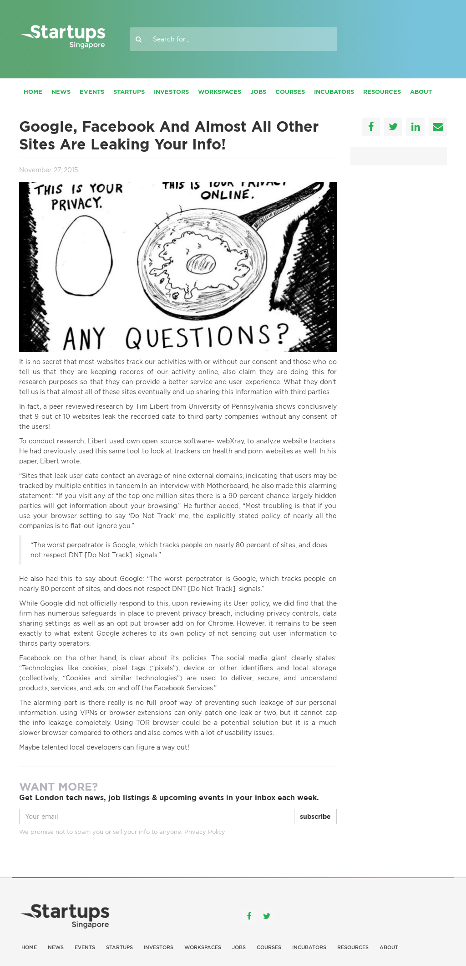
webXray (230, 441)
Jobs (258, 91)
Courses (290, 91)
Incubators (334, 91)
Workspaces (219, 91)
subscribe (315, 816)
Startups (129, 91)
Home (33, 91)
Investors (171, 91)
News (61, 91)
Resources (382, 91)
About (421, 91)
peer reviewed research (86, 406)
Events (92, 91)
